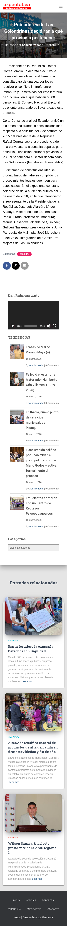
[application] (33, 315)
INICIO (16, 900)
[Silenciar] (48, 326)
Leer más (26, 681)
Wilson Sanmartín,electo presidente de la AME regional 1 (33, 847)
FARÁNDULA (14, 909)
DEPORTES (48, 900)
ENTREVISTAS (34, 909)
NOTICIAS (31, 900)
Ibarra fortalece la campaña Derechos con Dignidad (30, 648)
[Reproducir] (12, 326)
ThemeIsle (47, 917)
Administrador (36, 365)
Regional (24, 254)
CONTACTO (53, 909)
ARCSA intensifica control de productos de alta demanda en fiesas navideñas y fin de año (33, 747)
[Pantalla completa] (54, 326)
